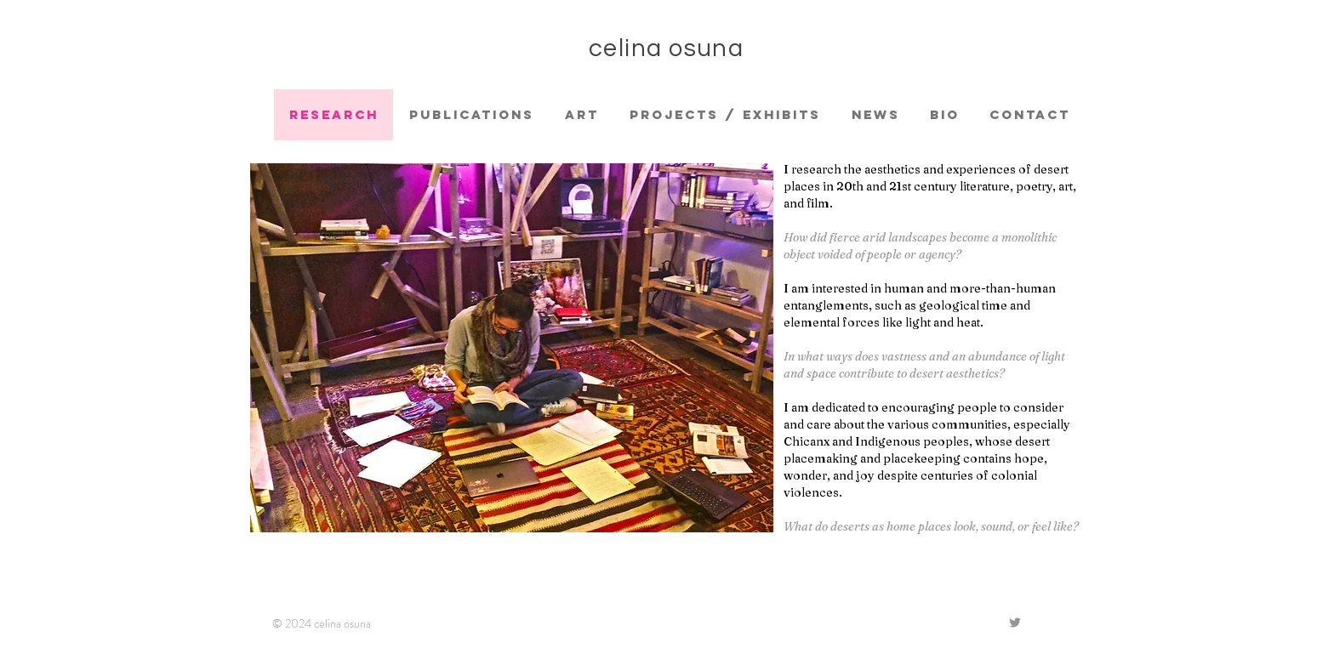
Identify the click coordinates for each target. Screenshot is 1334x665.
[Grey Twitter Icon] (1015, 622)
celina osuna (666, 48)
